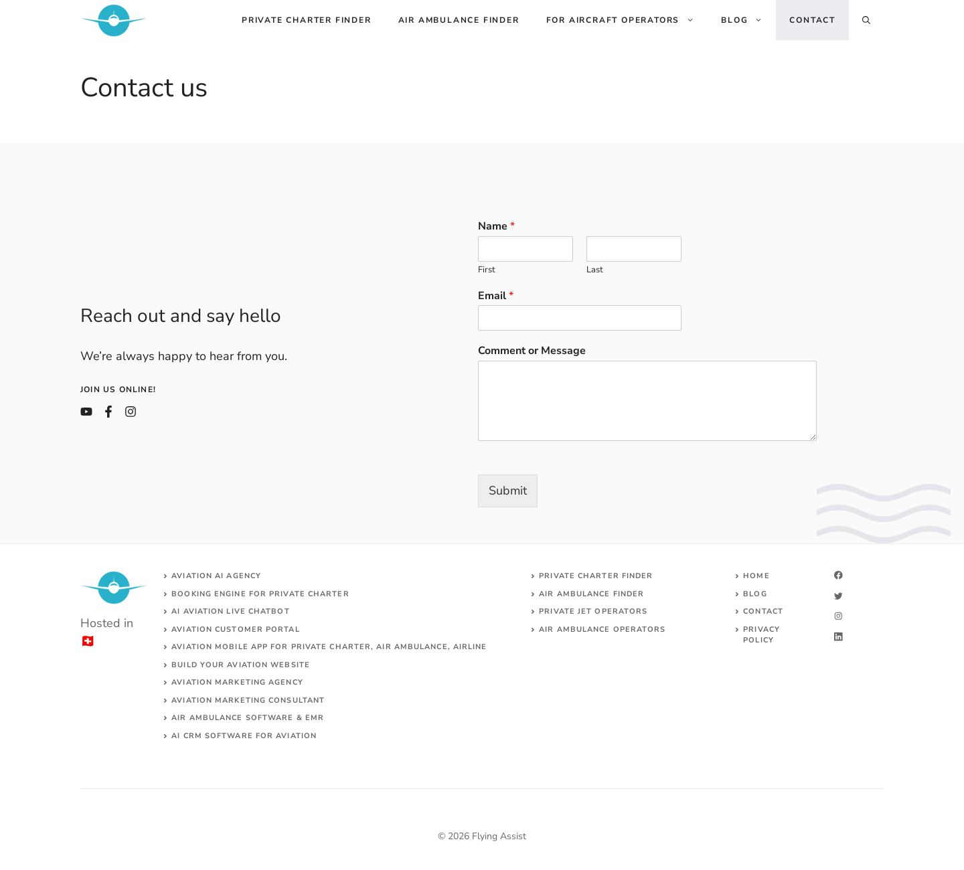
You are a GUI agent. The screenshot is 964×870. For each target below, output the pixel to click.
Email (495, 296)
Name (496, 227)
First (486, 270)
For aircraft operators (627, 20)
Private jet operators (593, 611)
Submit (508, 491)
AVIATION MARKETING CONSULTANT (248, 700)
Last (594, 270)
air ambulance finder (591, 594)
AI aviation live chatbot (230, 611)
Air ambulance (574, 629)
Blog (748, 20)
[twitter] (838, 596)
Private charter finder (307, 20)
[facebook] (838, 575)
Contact (812, 20)
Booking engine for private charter (260, 594)
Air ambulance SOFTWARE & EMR (247, 718)
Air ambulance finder (458, 20)
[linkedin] (838, 636)
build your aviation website (240, 665)
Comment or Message (532, 351)
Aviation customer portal (235, 629)
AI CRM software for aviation (244, 736)
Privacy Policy (761, 635)
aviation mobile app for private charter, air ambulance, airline (329, 647)
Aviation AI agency (216, 576)
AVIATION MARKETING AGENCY (237, 682)
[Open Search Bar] (866, 20)
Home (756, 576)
